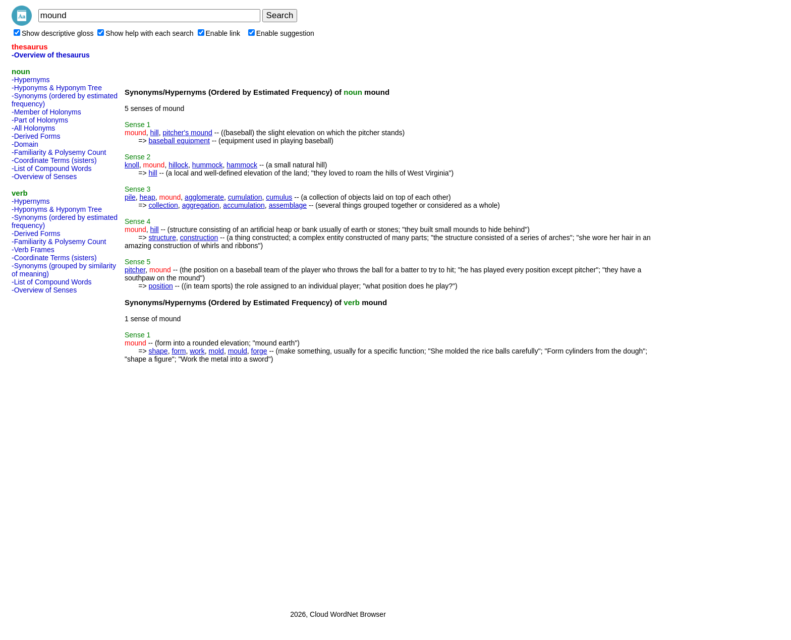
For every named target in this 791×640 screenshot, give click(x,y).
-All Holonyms (33, 128)
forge (259, 351)
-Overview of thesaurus (51, 55)
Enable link (219, 33)
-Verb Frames (33, 250)
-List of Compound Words (51, 168)
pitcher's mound (187, 133)
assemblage (288, 205)
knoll (132, 165)
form (179, 351)
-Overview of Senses (44, 176)
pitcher (135, 270)
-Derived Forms (36, 136)
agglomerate (204, 197)
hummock (207, 165)
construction (199, 238)
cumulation (245, 197)
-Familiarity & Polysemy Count (59, 152)
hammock (242, 165)
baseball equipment (178, 141)
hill (154, 133)
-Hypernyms (30, 80)
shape (157, 351)
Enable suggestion (281, 33)
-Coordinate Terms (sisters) (54, 160)
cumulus (279, 197)
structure (162, 238)
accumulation (244, 205)
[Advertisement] (52, 449)
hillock (178, 165)
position (160, 286)
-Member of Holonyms (46, 112)
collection (163, 205)
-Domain (25, 144)
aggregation (200, 205)
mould (237, 351)
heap (147, 197)
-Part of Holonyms (40, 120)
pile (130, 197)
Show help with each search (145, 33)
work (197, 351)
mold (216, 351)
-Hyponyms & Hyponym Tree (57, 88)
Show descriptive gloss (53, 33)
